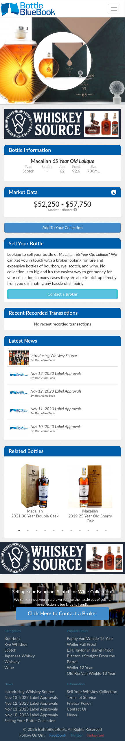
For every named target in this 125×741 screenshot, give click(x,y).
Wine (9, 667)
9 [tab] (88, 530)
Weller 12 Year (80, 667)
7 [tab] (71, 530)
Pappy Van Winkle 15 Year (90, 638)
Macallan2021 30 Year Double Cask (34, 513)
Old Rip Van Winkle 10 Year (91, 673)
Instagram (95, 735)
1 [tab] (19, 530)
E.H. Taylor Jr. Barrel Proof (90, 650)
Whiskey (12, 661)
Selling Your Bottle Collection (30, 720)
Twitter (76, 735)
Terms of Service (81, 697)
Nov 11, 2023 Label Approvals (31, 708)
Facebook (57, 735)
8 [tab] (80, 530)
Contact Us (77, 708)
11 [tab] (106, 530)
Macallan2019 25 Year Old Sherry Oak (90, 515)
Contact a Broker (62, 294)
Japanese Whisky (19, 655)
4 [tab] (45, 530)
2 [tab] (28, 530)
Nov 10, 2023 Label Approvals (31, 714)
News (72, 714)
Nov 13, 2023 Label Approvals (31, 697)
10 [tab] (97, 530)
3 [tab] (36, 530)
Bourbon (12, 638)
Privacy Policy (79, 703)
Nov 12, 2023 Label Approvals (31, 703)
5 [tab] (54, 530)
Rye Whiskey (15, 644)
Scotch (10, 650)
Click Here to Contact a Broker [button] (63, 613)
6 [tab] (62, 530)
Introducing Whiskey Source (29, 691)
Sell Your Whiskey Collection (92, 691)
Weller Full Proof (82, 644)
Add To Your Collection (62, 227)
